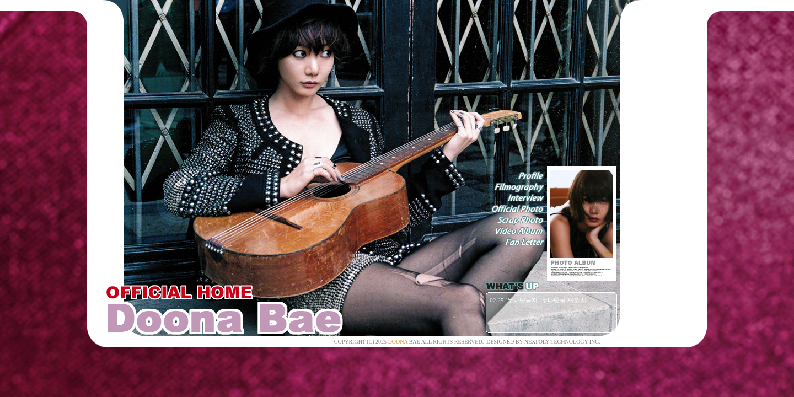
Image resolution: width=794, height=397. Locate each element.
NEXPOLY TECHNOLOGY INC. (562, 342)
